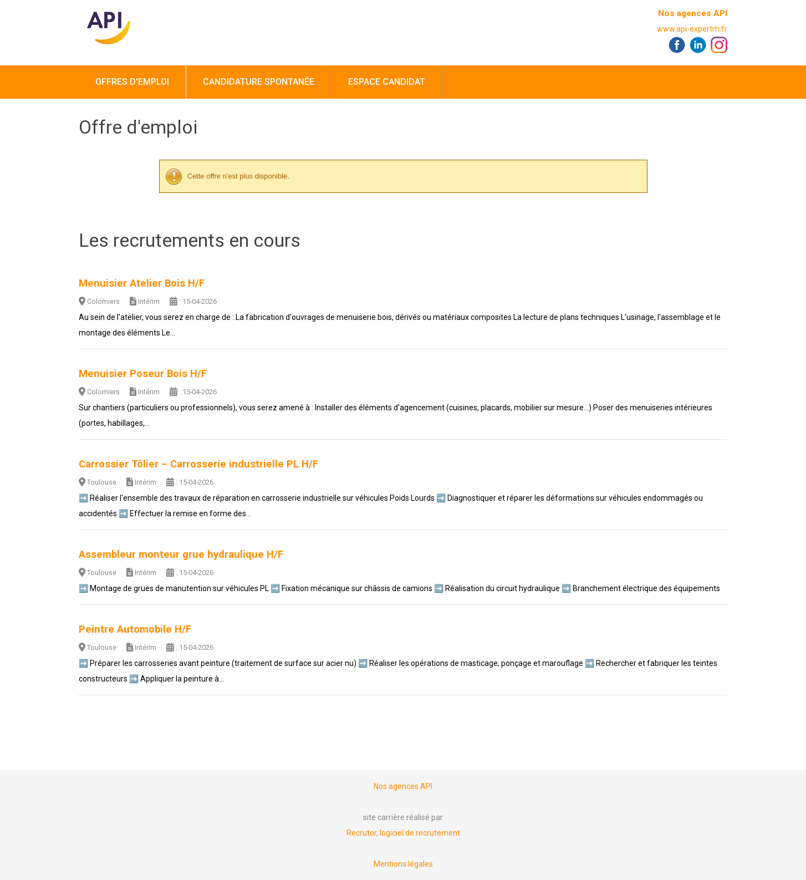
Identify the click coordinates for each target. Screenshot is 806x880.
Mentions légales (403, 863)
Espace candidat (386, 82)
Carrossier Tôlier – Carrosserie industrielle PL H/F (198, 464)
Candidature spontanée (258, 82)
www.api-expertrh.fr (692, 28)
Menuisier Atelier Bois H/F (142, 283)
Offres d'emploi (132, 82)
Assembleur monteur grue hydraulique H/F (181, 554)
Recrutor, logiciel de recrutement (403, 832)
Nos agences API (692, 13)
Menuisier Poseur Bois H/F (143, 374)
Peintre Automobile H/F (135, 629)
